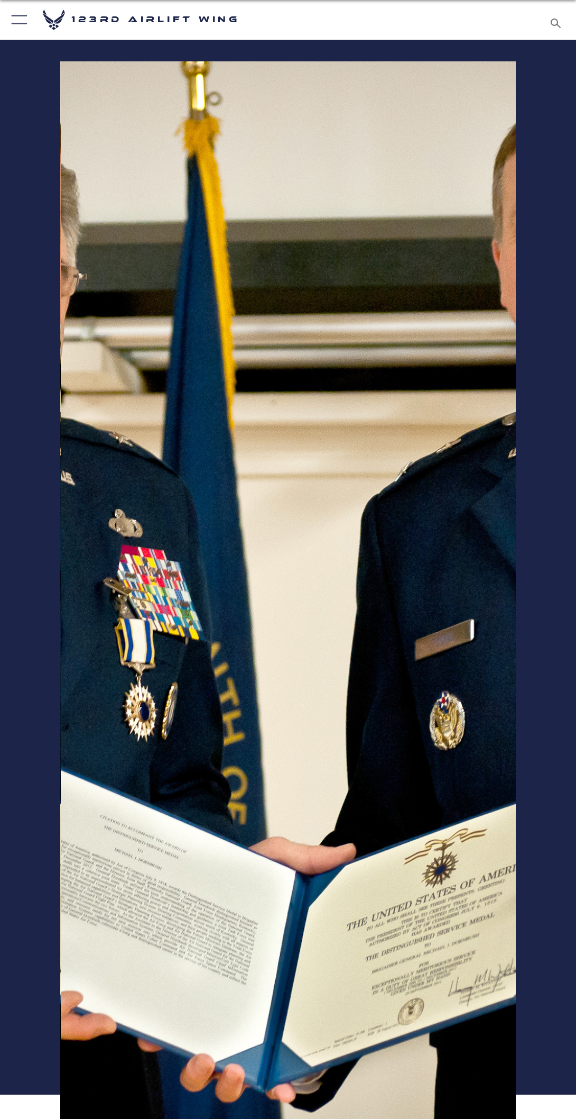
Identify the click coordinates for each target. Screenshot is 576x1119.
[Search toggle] (557, 20)
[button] (17, 20)
